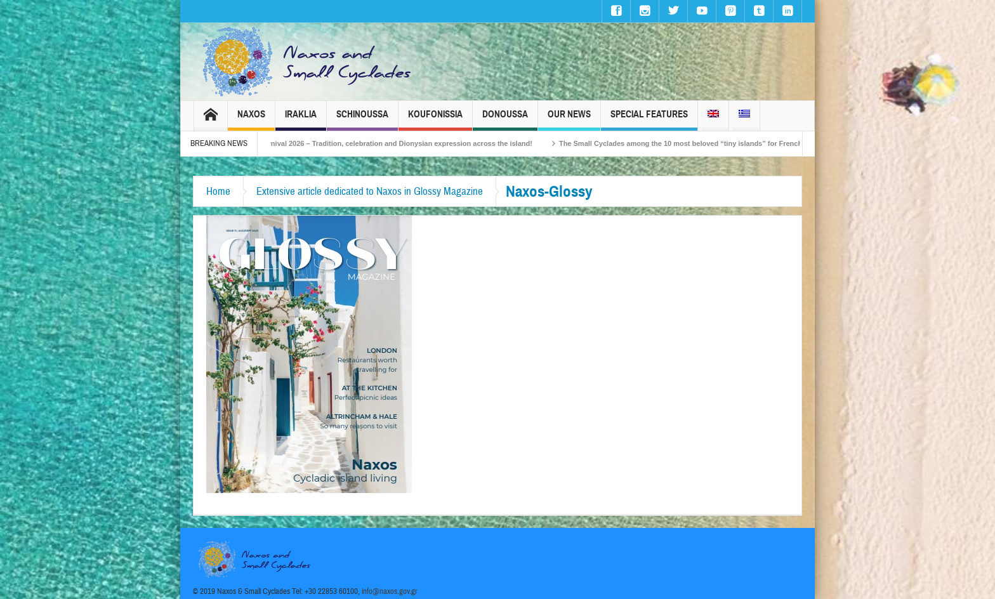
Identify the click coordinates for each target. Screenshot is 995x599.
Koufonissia (435, 120)
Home (218, 191)
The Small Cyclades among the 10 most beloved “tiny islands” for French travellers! (709, 143)
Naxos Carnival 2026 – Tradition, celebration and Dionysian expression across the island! (395, 143)
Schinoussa (362, 120)
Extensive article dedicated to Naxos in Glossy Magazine (369, 191)
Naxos (251, 120)
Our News (569, 120)
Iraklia (300, 120)
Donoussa (505, 120)
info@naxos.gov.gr (390, 591)
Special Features (649, 120)
